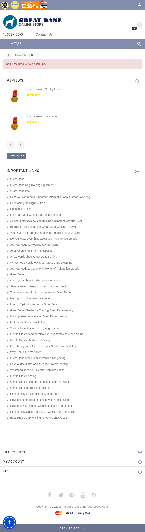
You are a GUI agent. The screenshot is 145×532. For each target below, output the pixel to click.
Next (20, 145)
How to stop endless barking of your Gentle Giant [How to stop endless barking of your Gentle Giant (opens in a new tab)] (40, 399)
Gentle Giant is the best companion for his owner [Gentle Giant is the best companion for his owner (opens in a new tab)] (39, 381)
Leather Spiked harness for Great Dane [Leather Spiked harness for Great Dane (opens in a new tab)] (34, 304)
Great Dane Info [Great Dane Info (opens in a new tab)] (20, 190)
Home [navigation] (8, 55)
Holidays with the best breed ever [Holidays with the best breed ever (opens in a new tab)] (30, 298)
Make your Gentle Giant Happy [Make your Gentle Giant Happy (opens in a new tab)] (29, 322)
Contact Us (44, 34)
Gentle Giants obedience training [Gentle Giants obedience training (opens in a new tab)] (30, 340)
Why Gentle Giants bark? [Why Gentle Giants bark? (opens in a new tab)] (25, 352)
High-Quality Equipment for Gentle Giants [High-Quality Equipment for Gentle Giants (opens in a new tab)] (35, 393)
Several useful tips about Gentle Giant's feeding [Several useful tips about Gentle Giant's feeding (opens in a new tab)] (39, 364)
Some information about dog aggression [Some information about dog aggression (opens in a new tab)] (34, 328)
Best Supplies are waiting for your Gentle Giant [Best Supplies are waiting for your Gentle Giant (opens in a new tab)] (38, 417)
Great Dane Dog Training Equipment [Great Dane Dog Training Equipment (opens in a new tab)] (32, 185)
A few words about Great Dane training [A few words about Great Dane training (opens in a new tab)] (33, 256)
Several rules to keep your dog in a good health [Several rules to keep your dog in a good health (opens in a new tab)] (38, 286)
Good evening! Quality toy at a (44, 89)
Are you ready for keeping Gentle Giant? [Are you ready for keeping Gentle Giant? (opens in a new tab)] (34, 244)
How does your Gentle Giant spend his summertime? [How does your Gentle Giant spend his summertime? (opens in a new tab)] (42, 405)
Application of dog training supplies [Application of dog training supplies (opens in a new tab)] (31, 250)
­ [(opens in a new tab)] (51, 495)
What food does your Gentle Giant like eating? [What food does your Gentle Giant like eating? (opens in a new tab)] (38, 369)
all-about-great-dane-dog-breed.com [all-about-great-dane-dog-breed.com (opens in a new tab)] (83, 506)
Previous (11, 145)
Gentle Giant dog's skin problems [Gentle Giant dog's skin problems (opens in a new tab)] (30, 387)
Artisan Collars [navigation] (21, 55)
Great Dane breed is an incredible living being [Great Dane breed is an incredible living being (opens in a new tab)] (37, 358)
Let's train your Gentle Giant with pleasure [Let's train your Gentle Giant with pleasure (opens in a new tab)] (35, 214)
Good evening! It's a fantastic (43, 116)
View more (16, 155)
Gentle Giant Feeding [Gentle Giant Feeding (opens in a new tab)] (23, 376)
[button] (9, 522)
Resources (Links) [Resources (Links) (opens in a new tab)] (21, 208)
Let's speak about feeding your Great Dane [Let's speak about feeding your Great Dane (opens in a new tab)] (36, 280)
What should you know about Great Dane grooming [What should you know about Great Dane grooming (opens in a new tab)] (41, 262)
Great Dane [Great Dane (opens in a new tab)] (17, 179)
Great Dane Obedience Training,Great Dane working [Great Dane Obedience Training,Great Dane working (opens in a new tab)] (42, 310)
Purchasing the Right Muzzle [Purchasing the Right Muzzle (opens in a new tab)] (27, 203)
